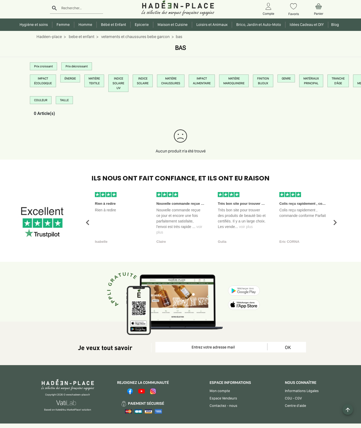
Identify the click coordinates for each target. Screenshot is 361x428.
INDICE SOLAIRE (143, 81)
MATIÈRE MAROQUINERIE (233, 81)
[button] (87, 223)
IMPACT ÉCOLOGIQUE (43, 81)
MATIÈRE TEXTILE (94, 81)
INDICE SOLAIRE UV (118, 83)
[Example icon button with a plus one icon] (348, 409)
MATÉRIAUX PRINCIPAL (311, 81)
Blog (334, 24)
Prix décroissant (77, 66)
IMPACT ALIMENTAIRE (202, 81)
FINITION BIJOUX (263, 81)
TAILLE (64, 100)
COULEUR (40, 100)
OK (288, 347)
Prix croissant (43, 66)
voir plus (246, 227)
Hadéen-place (49, 36)
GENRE (286, 78)
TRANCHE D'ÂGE (338, 81)
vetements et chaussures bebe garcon (135, 36)
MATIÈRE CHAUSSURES (170, 81)
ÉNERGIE (70, 78)
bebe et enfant (81, 36)
